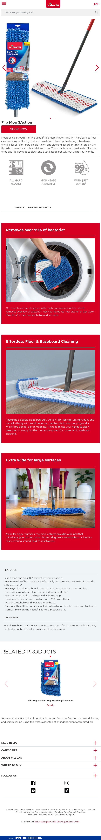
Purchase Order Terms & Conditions (70, 812)
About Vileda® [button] (11, 757)
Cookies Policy (77, 809)
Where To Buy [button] (11, 765)
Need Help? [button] (9, 743)
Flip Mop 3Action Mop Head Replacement (50, 700)
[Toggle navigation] (4, 4)
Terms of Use (55, 809)
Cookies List (90, 809)
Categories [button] (9, 750)
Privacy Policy (42, 809)
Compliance (21, 812)
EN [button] (96, 4)
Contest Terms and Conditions (40, 812)
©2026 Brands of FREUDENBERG (20, 809)
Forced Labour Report (64, 815)
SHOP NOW (18, 129)
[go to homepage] (53, 4)
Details (19, 207)
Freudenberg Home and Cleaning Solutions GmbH (57, 822)
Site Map (66, 809)
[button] (50, 118)
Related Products (39, 207)
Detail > (51, 705)
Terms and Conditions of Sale (40, 815)
